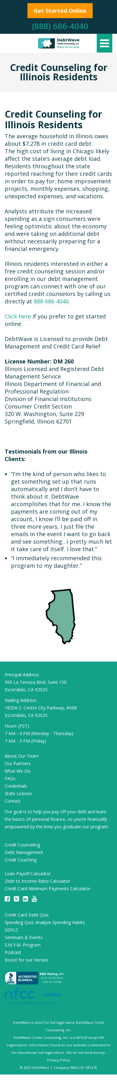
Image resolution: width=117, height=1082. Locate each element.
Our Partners (18, 763)
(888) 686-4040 (60, 26)
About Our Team (22, 756)
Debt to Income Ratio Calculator (37, 881)
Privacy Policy (58, 1060)
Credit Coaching (21, 860)
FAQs (10, 778)
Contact (13, 801)
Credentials (16, 786)
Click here (18, 316)
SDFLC (11, 930)
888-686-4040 (51, 301)
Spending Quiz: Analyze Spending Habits (45, 922)
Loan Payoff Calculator (28, 873)
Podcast (13, 952)
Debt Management (24, 852)
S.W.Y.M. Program (23, 945)
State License (18, 793)
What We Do (18, 771)
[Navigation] (104, 43)
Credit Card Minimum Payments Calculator (47, 889)
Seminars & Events (24, 937)
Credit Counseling (22, 845)
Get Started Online (60, 10)
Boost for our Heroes (26, 960)
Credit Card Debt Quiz (27, 915)
